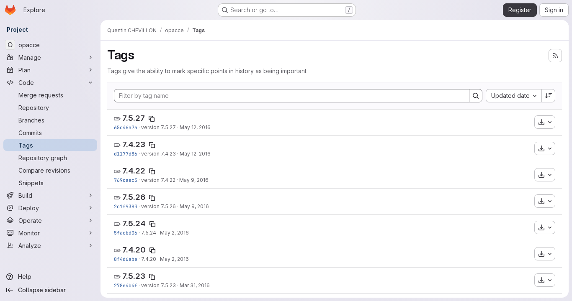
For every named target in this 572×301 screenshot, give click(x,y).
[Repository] (50, 107)
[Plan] (50, 70)
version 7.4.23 (158, 153)
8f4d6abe (125, 259)
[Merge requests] (50, 95)
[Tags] (50, 145)
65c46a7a (125, 127)
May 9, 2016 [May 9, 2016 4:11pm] (194, 206)
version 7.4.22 (158, 180)
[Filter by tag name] (291, 95)
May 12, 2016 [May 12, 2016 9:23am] (195, 153)
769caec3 (125, 180)
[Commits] (50, 132)
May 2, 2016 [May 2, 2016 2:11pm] (174, 233)
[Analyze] (50, 245)
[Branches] (50, 120)
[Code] (50, 82)
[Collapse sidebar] (50, 290)
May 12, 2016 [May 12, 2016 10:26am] (195, 127)
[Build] (50, 195)
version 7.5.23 (158, 285)
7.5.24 (134, 223)
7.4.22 (133, 171)
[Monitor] (50, 233)
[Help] (50, 277)
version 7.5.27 (158, 127)
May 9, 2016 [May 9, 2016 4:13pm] (194, 180)
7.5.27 (133, 118)
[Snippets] (50, 183)
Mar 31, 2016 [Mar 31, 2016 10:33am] (195, 285)
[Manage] (50, 57)
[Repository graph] (50, 157)
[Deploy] (50, 208)
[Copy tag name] (152, 119)
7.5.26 (133, 197)
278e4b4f (125, 285)
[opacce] (50, 45)
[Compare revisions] (50, 170)
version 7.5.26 (158, 206)
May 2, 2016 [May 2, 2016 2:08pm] (174, 259)
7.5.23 (133, 276)
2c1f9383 (125, 206)
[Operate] (50, 220)
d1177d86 (125, 153)
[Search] (475, 95)
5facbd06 (125, 233)
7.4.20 (134, 250)
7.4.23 (133, 144)
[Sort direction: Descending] (548, 95)
